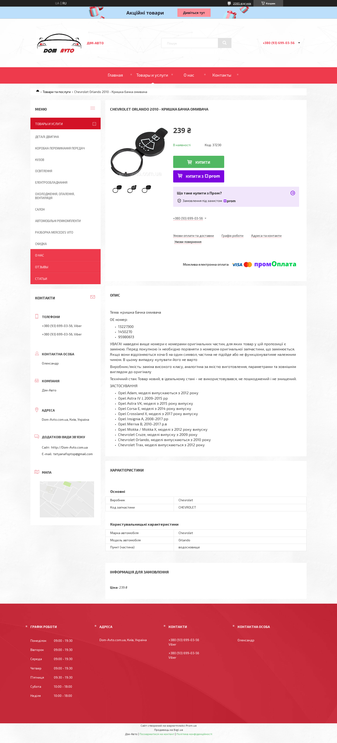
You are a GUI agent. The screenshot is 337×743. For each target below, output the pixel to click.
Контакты (221, 75)
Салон (40, 209)
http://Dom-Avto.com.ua (69, 447)
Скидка (41, 244)
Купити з (203, 176)
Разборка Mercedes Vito (54, 232)
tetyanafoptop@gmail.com (73, 454)
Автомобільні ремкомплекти (58, 221)
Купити (202, 162)
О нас (189, 75)
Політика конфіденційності (194, 734)
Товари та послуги (57, 92)
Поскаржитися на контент (156, 734)
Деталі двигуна (47, 137)
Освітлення (43, 171)
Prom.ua (191, 725)
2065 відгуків (242, 3)
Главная (115, 75)
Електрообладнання (51, 182)
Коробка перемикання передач (60, 148)
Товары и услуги (152, 75)
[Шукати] (224, 43)
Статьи (41, 279)
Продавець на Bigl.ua (168, 729)
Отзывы (41, 267)
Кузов (39, 160)
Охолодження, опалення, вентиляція (55, 196)
